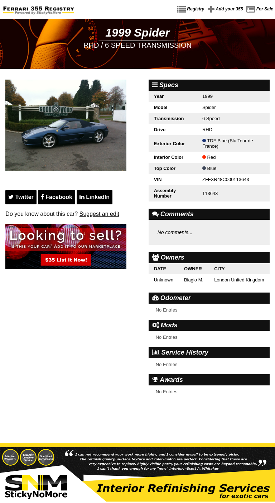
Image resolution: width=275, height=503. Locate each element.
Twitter (21, 197)
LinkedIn (94, 197)
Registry (190, 9)
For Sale (259, 9)
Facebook (56, 197)
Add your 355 (225, 9)
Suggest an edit (99, 214)
